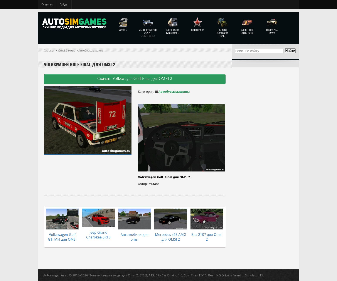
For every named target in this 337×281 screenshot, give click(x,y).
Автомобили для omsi (134, 232)
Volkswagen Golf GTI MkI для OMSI (62, 234)
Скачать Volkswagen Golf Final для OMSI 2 (134, 78)
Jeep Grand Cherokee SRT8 (98, 232)
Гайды (64, 4)
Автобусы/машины (93, 50)
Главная (47, 4)
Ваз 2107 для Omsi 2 (205, 232)
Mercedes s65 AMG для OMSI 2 (170, 234)
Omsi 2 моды (68, 50)
